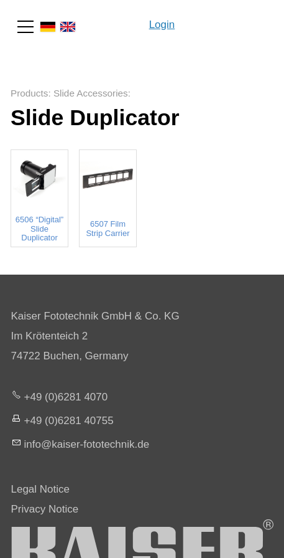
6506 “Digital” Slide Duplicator (39, 228)
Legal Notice (40, 489)
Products (29, 93)
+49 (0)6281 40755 (69, 421)
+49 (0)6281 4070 (66, 397)
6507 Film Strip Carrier (107, 228)
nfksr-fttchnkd (87, 444)
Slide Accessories (90, 93)
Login (162, 25)
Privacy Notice (45, 509)
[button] (25, 27)
